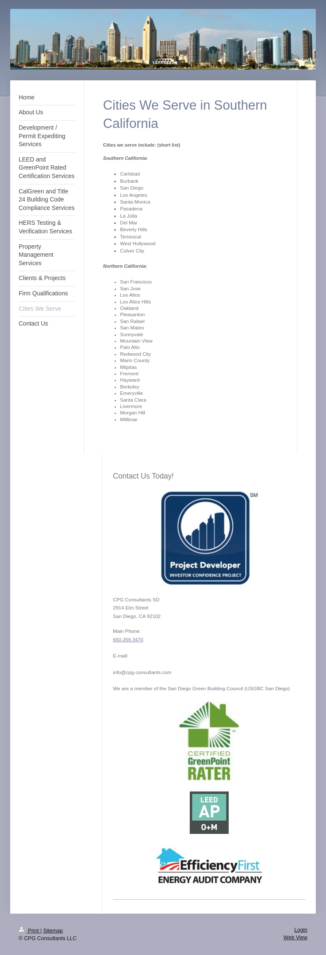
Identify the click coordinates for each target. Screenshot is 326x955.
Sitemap (53, 931)
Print (29, 931)
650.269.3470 (128, 639)
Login (300, 930)
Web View (295, 938)
